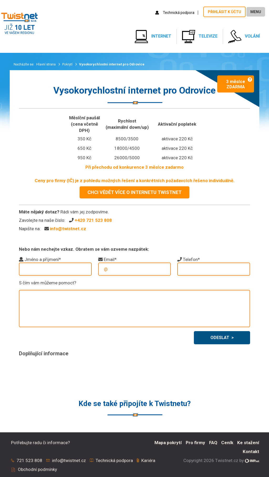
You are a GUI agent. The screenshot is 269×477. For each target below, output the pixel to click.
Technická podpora (175, 13)
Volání (244, 36)
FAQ (213, 442)
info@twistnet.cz (68, 228)
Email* (110, 259)
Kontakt (251, 451)
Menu (255, 12)
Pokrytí (67, 64)
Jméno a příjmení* (42, 259)
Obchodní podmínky (37, 469)
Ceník (227, 442)
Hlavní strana (46, 64)
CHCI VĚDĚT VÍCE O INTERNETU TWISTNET (134, 192)
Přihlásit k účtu (224, 12)
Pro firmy (195, 442)
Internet (153, 36)
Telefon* (191, 259)
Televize (200, 36)
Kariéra (148, 460)
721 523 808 (29, 460)
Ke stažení (248, 442)
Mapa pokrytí (168, 442)
